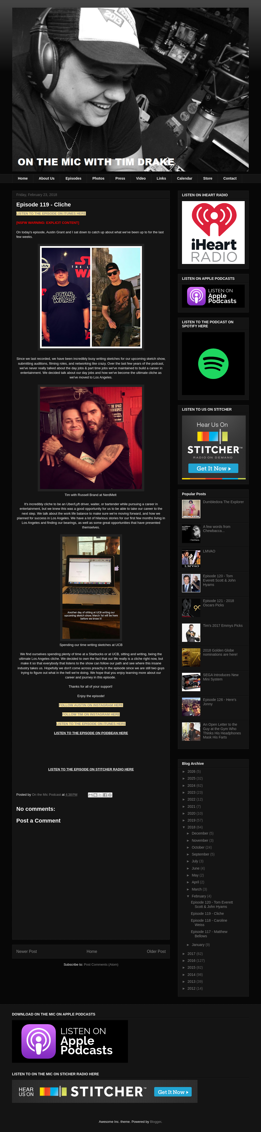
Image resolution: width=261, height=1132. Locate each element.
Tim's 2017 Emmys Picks (223, 625)
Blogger (155, 1122)
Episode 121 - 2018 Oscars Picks (218, 603)
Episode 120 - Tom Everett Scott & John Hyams (219, 580)
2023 (192, 792)
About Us (47, 178)
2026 (192, 771)
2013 (192, 981)
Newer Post (26, 951)
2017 (192, 954)
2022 (192, 799)
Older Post (156, 951)
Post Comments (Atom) (101, 964)
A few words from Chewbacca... (216, 529)
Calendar (184, 178)
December (200, 833)
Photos (98, 178)
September (201, 854)
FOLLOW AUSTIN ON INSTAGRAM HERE (91, 705)
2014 (192, 975)
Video (141, 178)
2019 (192, 820)
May (195, 875)
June (196, 868)
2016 (192, 960)
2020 (192, 813)
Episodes (73, 178)
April (196, 882)
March (197, 889)
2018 (192, 827)
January (198, 945)
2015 (192, 967)
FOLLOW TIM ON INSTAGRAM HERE (91, 714)
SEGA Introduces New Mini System (221, 677)
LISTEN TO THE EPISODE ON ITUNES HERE (51, 213)
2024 (192, 785)
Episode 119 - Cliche (207, 913)
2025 (192, 778)
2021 (192, 806)
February (199, 896)
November (200, 840)
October (198, 847)
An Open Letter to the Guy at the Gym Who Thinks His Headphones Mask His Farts (222, 730)
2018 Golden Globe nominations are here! (220, 652)
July (195, 861)
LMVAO (209, 551)
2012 (192, 988)
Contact (230, 178)
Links (161, 178)
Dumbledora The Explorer (223, 502)
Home (23, 178)
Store (207, 178)
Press (120, 178)
